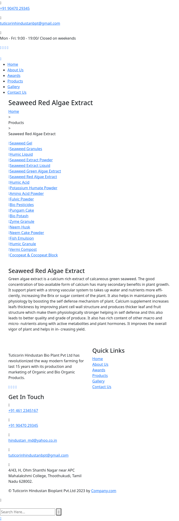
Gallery (13, 86)
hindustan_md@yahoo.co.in (32, 440)
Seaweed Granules (25, 148)
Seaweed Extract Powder (30, 159)
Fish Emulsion (21, 238)
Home (12, 64)
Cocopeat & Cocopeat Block (33, 255)
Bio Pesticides (21, 204)
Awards (14, 75)
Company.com (103, 490)
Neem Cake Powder (26, 232)
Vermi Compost (22, 249)
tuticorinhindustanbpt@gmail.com (30, 23)
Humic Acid (18, 182)
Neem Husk (19, 227)
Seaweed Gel (20, 143)
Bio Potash (18, 215)
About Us (15, 69)
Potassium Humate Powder (32, 187)
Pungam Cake (21, 210)
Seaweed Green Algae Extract (34, 171)
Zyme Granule (21, 221)
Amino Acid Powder (26, 193)
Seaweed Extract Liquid (29, 165)
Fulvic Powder (21, 199)
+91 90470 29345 (15, 8)
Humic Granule (22, 243)
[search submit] (58, 511)
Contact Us (16, 92)
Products (15, 81)
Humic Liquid (20, 154)
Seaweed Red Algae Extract (32, 176)
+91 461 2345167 (23, 410)
